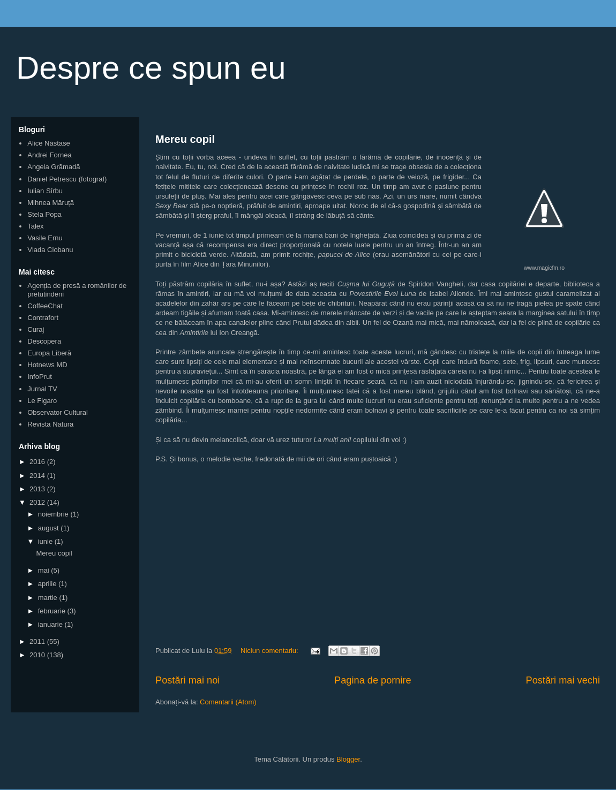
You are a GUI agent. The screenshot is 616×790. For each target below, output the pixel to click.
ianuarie (51, 624)
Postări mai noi (187, 680)
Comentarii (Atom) (228, 702)
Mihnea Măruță (50, 203)
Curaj (35, 329)
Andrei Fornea (49, 155)
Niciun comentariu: (270, 651)
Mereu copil (185, 139)
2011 (38, 641)
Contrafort (42, 318)
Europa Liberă (49, 353)
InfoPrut (39, 377)
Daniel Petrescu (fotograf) (67, 179)
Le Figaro (42, 401)
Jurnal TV (42, 389)
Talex (35, 226)
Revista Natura (50, 424)
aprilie (48, 584)
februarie (52, 611)
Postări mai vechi (563, 680)
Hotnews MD (47, 365)
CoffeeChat (45, 306)
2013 (38, 489)
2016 (38, 462)
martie (48, 598)
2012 (38, 502)
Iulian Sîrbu (45, 191)
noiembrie (54, 514)
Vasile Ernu (45, 238)
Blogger (348, 759)
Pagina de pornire (372, 680)
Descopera (44, 341)
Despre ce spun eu (151, 68)
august (49, 528)
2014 (38, 476)
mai (44, 570)
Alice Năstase (48, 143)
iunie (46, 541)
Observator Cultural (57, 412)
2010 (38, 655)
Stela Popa (44, 214)
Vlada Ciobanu (50, 250)
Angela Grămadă (53, 167)
